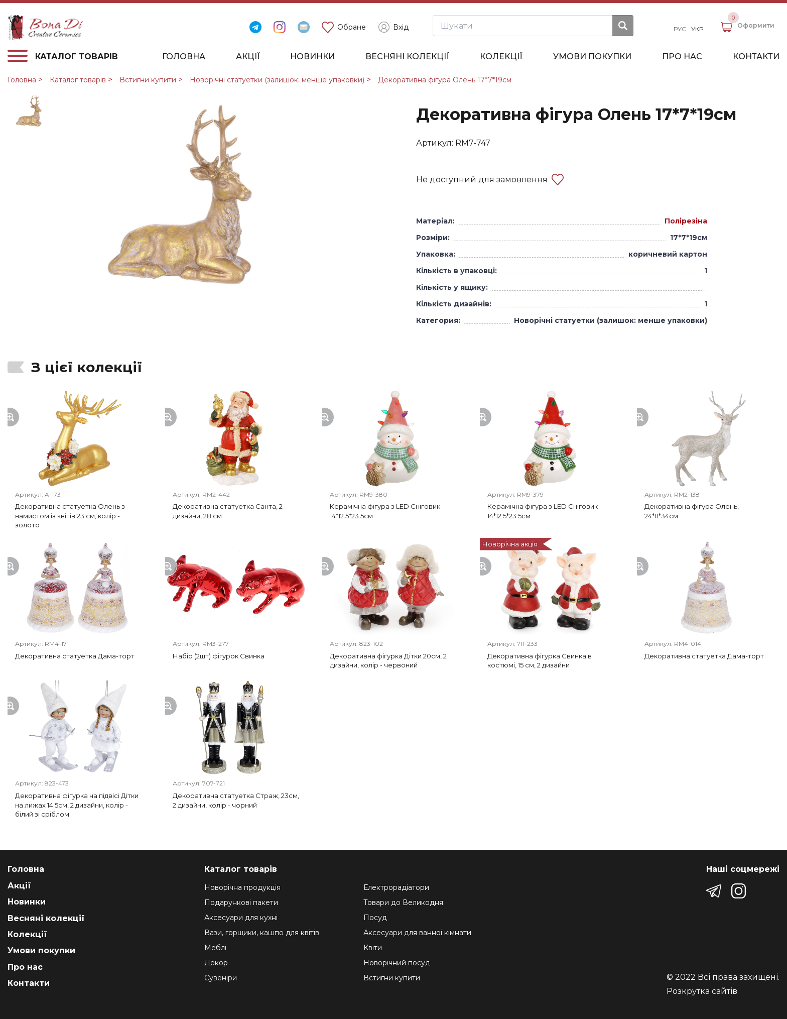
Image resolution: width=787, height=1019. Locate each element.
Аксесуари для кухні (241, 918)
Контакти (756, 56)
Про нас (682, 56)
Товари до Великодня (403, 902)
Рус (680, 29)
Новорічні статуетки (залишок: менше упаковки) (277, 79)
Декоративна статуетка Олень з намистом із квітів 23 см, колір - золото (70, 515)
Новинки (312, 56)
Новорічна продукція (242, 887)
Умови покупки (592, 56)
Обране (344, 27)
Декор (216, 963)
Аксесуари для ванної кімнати (417, 933)
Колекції (501, 56)
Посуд (375, 918)
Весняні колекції (407, 56)
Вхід (393, 27)
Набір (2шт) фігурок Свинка (219, 656)
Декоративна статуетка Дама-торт (75, 656)
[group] (193, 195)
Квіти (372, 948)
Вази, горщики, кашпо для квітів (261, 933)
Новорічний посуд (396, 963)
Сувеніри (220, 978)
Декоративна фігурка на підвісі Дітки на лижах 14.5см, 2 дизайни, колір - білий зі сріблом (77, 804)
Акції (248, 56)
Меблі (215, 948)
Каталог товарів (78, 79)
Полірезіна (686, 221)
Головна (183, 56)
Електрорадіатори (396, 887)
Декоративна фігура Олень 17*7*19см (444, 79)
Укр (697, 29)
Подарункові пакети (241, 902)
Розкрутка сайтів (702, 991)
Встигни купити (147, 79)
